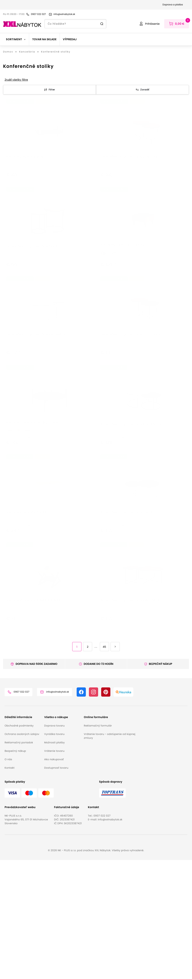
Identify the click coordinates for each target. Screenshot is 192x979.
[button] (23, 836)
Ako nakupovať (54, 878)
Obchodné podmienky (19, 844)
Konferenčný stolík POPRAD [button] (27, 620)
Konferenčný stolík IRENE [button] (25, 186)
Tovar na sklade (44, 39)
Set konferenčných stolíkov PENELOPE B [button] (130, 186)
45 (104, 766)
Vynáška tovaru (54, 853)
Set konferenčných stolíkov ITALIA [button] (126, 620)
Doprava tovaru (54, 844)
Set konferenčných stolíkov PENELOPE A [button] (130, 403)
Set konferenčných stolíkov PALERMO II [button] (36, 403)
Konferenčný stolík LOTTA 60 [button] (122, 294)
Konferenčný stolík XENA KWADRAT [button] (33, 728)
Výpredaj (70, 39)
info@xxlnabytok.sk (110, 938)
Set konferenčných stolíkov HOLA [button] (31, 295)
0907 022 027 (102, 934)
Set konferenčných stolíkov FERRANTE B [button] (130, 513)
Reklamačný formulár (98, 844)
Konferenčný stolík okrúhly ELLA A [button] (32, 511)
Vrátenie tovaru (54, 870)
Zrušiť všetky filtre (16, 80)
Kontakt (10, 887)
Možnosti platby (54, 861)
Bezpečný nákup (15, 870)
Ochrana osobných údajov (22, 853)
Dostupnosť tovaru (56, 887)
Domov (8, 51)
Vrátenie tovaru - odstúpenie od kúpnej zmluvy (109, 855)
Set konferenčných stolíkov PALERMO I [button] (129, 728)
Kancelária (27, 51)
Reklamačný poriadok (19, 861)
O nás (8, 878)
